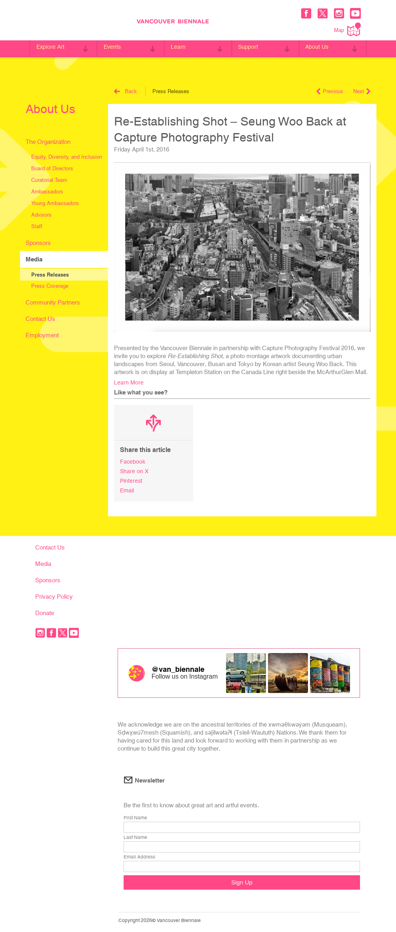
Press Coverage (49, 286)
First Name (135, 817)
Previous (329, 91)
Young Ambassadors (55, 203)
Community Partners (53, 302)
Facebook (133, 461)
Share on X (134, 470)
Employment (42, 335)
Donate (44, 611)
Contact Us (40, 318)
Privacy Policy (54, 594)
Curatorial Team (49, 180)
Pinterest (131, 479)
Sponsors (38, 242)
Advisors (41, 215)
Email (127, 489)
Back (125, 91)
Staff (36, 226)
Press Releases (50, 274)
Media (34, 259)
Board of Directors (52, 168)
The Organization (48, 141)
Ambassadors (47, 192)
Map (347, 29)
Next (361, 91)
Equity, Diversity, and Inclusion (66, 157)
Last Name (135, 836)
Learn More (129, 382)
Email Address (139, 856)
